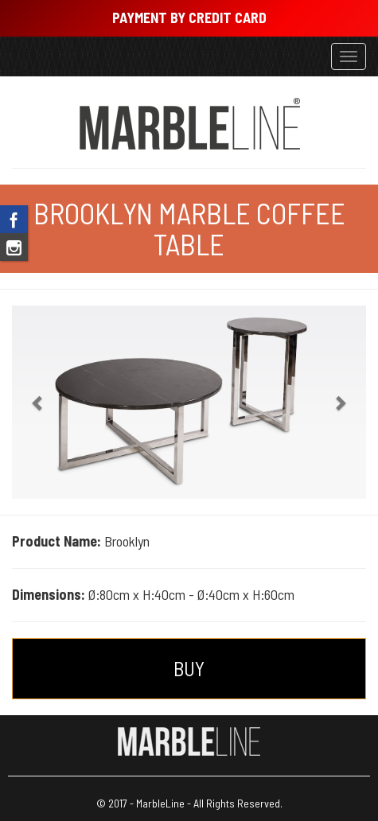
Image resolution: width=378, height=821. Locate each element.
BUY (189, 668)
